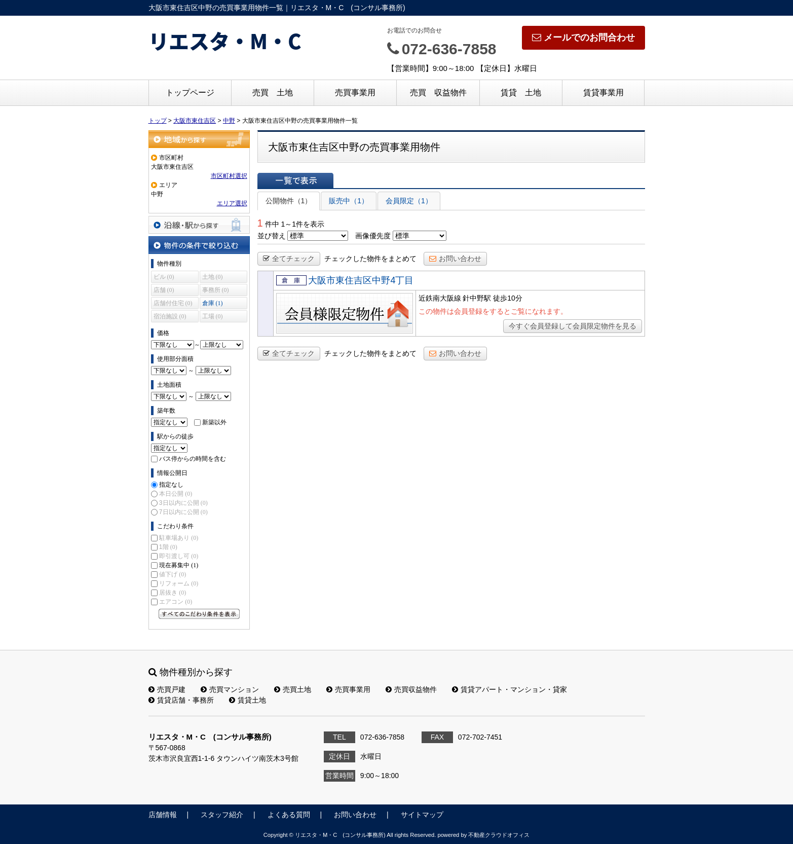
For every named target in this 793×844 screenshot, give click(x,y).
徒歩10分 (507, 298)
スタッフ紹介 (222, 815)
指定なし (171, 484)
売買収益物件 (411, 689)
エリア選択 (232, 203)
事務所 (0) (215, 289)
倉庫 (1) (212, 303)
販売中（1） (348, 201)
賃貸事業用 (603, 92)
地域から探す (199, 139)
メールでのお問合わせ (583, 37)
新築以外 (214, 422)
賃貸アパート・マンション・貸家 (509, 689)
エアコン (175, 601)
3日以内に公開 (183, 502)
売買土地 (292, 689)
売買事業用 (355, 92)
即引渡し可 (178, 556)
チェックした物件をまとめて (370, 258)
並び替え (271, 236)
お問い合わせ (455, 258)
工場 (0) (212, 316)
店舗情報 (162, 815)
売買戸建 (166, 689)
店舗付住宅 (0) (173, 303)
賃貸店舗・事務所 (181, 700)
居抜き (172, 592)
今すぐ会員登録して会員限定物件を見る (572, 326)
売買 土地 (272, 92)
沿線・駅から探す (199, 225)
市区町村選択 (229, 175)
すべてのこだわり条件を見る (199, 614)
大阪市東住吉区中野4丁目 (360, 280)
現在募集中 (178, 565)
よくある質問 (289, 815)
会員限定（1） (409, 201)
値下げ (172, 574)
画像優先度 (373, 236)
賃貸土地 (247, 700)
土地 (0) (212, 276)
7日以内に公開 (183, 512)
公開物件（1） (289, 201)
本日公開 (175, 493)
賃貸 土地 (521, 92)
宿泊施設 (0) (170, 316)
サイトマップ (422, 815)
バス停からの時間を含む (192, 458)
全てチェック (289, 258)
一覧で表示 (295, 180)
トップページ (190, 92)
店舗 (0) (164, 289)
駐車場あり (178, 537)
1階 (168, 547)
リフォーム (178, 583)
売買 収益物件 (438, 92)
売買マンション (230, 689)
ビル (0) (164, 276)
